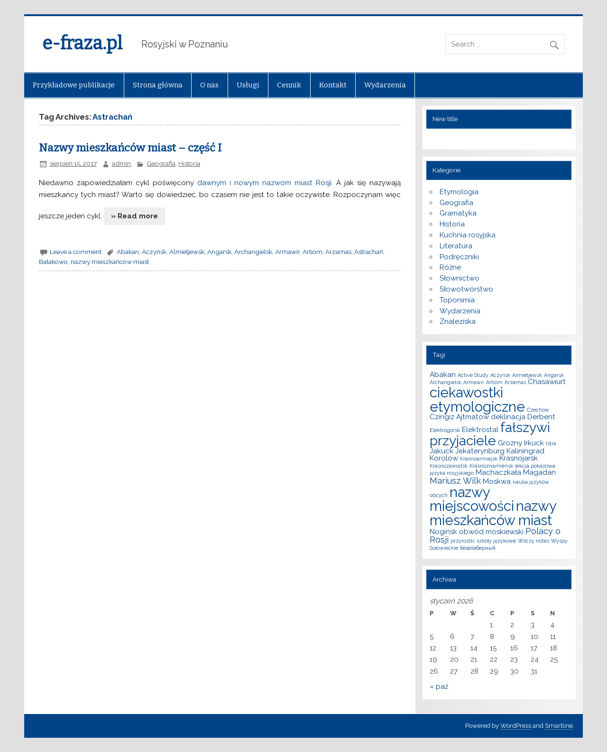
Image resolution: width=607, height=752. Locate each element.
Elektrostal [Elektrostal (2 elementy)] (480, 429)
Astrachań (368, 251)
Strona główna (158, 85)
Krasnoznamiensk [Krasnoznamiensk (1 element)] (491, 466)
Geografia (161, 163)
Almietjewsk (186, 251)
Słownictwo (459, 278)
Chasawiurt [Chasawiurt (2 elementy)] (547, 381)
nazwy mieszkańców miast (110, 261)
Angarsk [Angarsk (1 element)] (554, 375)
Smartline (559, 725)
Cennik (289, 85)
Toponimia (457, 300)
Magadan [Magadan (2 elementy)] (539, 472)
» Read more (134, 216)
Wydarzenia (385, 85)
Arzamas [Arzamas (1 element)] (515, 382)
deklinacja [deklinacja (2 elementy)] (508, 417)
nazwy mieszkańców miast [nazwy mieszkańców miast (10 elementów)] (493, 513)
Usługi (248, 85)
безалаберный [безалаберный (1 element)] (478, 548)
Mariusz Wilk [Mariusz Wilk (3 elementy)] (455, 481)
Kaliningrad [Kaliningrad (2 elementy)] (525, 451)
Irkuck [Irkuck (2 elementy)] (534, 443)
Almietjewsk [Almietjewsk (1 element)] (527, 375)
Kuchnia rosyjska (468, 235)
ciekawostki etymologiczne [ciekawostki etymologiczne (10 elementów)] (477, 399)
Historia (189, 163)
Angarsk (219, 251)
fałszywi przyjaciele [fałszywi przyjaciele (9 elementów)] (490, 434)
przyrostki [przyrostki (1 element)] (463, 541)
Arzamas (338, 251)
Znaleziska (458, 321)
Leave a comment (75, 251)
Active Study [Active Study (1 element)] (473, 375)
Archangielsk (253, 251)
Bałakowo (53, 261)
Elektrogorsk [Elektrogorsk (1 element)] (445, 430)
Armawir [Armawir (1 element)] (473, 382)
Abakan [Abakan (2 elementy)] (443, 374)
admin (121, 163)
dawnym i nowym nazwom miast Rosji (264, 183)
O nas (209, 85)
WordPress (515, 725)
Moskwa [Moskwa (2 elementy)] (497, 481)
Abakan (128, 251)
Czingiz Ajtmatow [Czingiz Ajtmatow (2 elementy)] (459, 417)
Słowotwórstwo (466, 289)
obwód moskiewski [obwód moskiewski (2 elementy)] (491, 531)
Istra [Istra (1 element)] (551, 443)
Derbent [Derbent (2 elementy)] (541, 417)
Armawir (287, 251)
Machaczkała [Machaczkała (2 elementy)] (498, 472)
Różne (450, 267)
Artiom (312, 251)
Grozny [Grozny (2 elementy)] (510, 443)
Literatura (456, 246)
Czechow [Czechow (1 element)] (538, 410)
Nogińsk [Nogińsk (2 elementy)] (443, 531)
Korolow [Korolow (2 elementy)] (444, 458)
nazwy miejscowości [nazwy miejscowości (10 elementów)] (472, 499)
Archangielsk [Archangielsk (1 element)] (445, 382)
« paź (439, 686)
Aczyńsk (154, 251)
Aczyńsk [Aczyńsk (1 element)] (500, 375)
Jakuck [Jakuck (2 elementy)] (441, 451)
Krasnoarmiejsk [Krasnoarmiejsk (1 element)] (478, 458)
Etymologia (459, 192)
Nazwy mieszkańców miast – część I (130, 147)
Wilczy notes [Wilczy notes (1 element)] (533, 541)
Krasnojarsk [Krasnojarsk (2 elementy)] (518, 458)
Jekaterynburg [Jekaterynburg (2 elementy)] (480, 451)
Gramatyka (458, 213)
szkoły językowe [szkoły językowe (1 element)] (496, 541)
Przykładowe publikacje (74, 85)
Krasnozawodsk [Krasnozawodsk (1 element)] (449, 466)
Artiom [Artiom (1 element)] (494, 382)
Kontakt (333, 85)
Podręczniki (459, 257)
